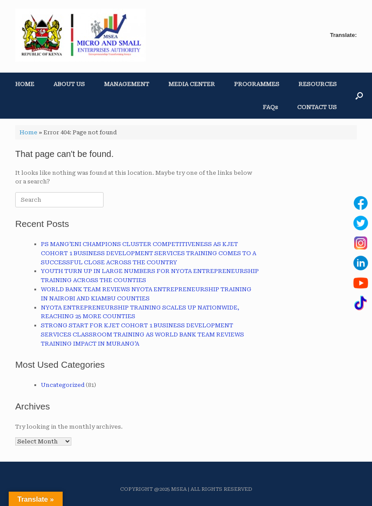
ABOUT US (69, 84)
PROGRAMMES (256, 84)
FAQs (270, 107)
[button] (359, 96)
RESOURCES (317, 84)
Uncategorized (62, 385)
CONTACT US (317, 107)
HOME (24, 84)
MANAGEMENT (126, 84)
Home (28, 132)
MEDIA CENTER (191, 84)
